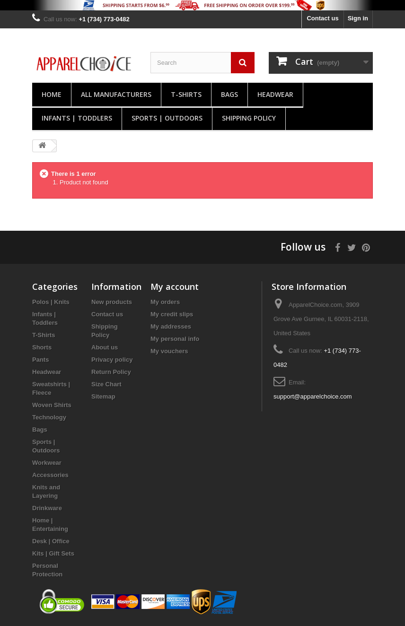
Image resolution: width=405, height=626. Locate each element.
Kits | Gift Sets (53, 553)
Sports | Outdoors (167, 117)
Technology (49, 417)
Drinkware (47, 508)
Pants (40, 359)
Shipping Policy (249, 117)
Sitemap (103, 396)
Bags (229, 94)
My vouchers (169, 351)
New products (111, 301)
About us (104, 347)
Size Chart (106, 384)
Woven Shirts (51, 405)
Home (52, 94)
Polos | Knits (51, 301)
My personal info (174, 338)
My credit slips (171, 314)
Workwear (47, 462)
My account (174, 286)
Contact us (322, 18)
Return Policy (111, 371)
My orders (165, 301)
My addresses (170, 326)
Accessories (50, 474)
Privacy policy (111, 359)
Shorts (42, 347)
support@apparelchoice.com (312, 396)
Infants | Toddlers (77, 117)
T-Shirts (186, 94)
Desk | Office (51, 541)
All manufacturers (116, 94)
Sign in (358, 18)
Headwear (275, 94)
